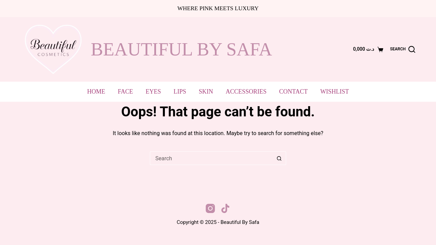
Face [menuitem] (125, 91)
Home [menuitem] (96, 91)
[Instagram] (210, 208)
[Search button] (279, 158)
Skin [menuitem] (206, 91)
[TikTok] (225, 208)
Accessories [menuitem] (246, 91)
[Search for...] (211, 158)
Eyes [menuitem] (153, 91)
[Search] (402, 49)
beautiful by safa (181, 49)
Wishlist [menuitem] (334, 91)
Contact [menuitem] (293, 91)
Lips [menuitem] (180, 91)
